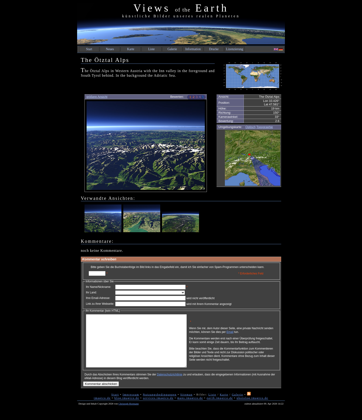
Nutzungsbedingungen (160, 405)
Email (251, 333)
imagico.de (102, 408)
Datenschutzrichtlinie (169, 385)
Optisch (250, 127)
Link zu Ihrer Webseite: (100, 303)
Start (89, 49)
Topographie (264, 127)
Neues (110, 49)
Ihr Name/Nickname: (98, 287)
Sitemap (186, 405)
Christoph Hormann (128, 414)
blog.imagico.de (127, 408)
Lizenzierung (234, 49)
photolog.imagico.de (252, 408)
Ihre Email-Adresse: (98, 298)
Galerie (172, 49)
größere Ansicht (96, 96)
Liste (151, 49)
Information (193, 49)
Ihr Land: (91, 292)
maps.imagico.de (190, 408)
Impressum (131, 405)
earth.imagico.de (220, 408)
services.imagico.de (158, 408)
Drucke (213, 49)
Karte (130, 49)
